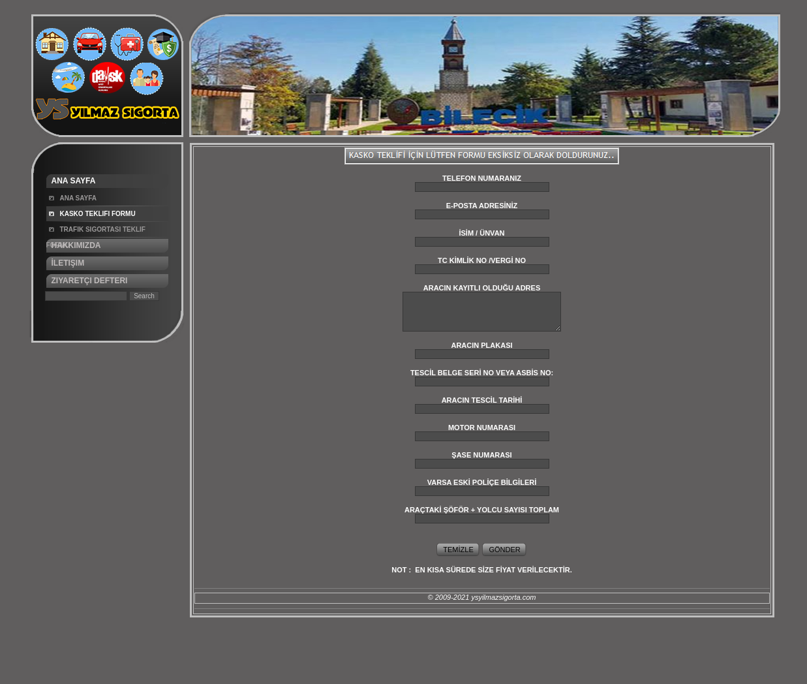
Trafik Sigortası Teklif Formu (95, 232)
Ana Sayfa (74, 180)
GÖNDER (504, 549)
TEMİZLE (458, 549)
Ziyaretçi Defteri (90, 280)
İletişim (68, 263)
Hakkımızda (76, 245)
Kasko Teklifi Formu (98, 213)
